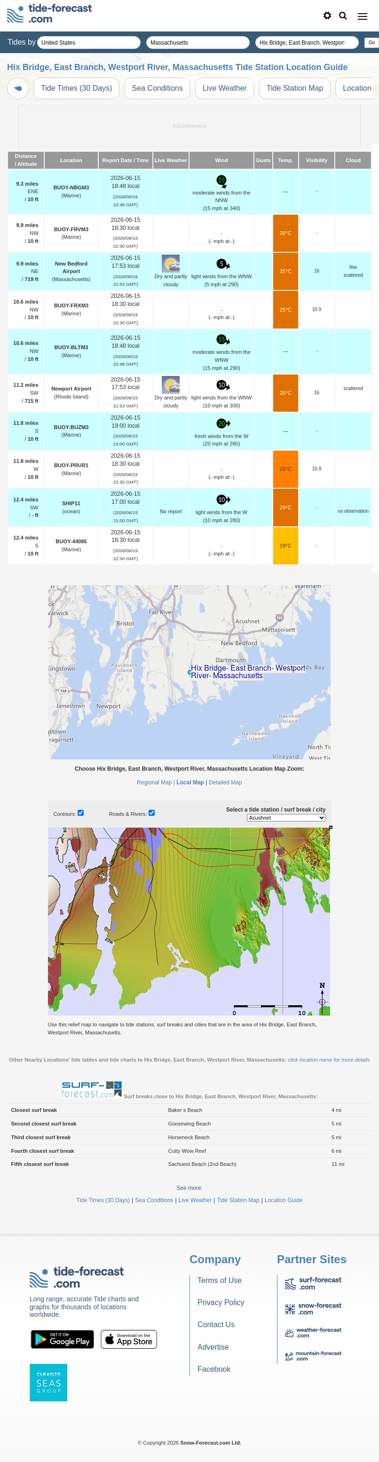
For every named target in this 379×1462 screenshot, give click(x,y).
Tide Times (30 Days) (76, 88)
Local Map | (191, 782)
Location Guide (284, 1200)
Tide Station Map (295, 88)
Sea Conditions (157, 88)
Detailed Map (225, 782)
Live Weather (225, 88)
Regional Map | (156, 782)
